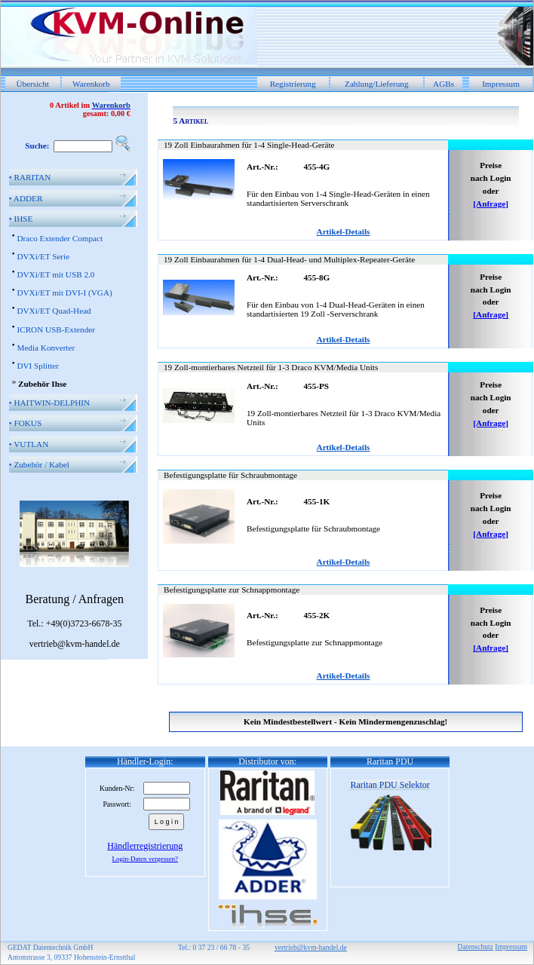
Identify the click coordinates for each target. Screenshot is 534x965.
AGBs (443, 83)
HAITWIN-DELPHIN (49, 402)
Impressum (501, 83)
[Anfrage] (490, 203)
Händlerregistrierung (145, 846)
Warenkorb (90, 83)
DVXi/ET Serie (43, 256)
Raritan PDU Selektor (389, 785)
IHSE (21, 218)
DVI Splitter (38, 365)
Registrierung (293, 83)
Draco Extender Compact (60, 238)
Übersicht (32, 83)
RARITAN (30, 177)
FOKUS (25, 422)
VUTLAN (29, 444)
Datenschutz (475, 946)
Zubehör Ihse (42, 383)
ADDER (26, 198)
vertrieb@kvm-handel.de (311, 947)
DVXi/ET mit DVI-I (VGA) (64, 292)
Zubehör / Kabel (39, 464)
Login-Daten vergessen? (145, 858)
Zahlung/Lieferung (377, 83)
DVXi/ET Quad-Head (54, 310)
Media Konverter (46, 347)
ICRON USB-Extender (55, 329)
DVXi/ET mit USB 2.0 (55, 274)
